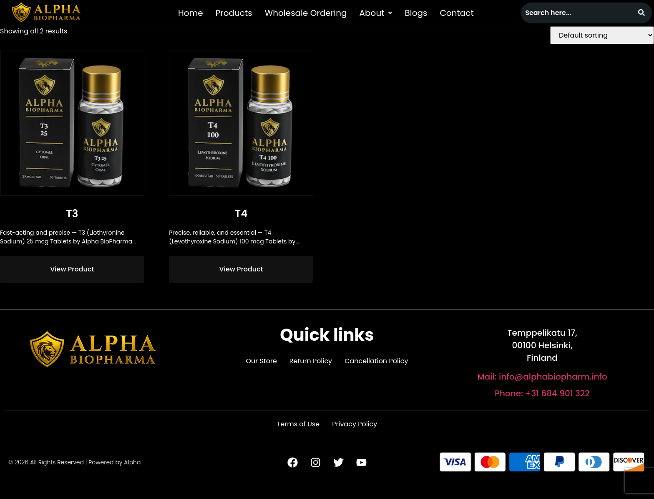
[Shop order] (602, 35)
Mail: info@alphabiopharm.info (542, 376)
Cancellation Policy (376, 361)
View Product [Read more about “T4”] (241, 269)
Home (190, 13)
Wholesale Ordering (306, 13)
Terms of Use (298, 424)
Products (234, 13)
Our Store (261, 361)
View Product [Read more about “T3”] (72, 269)
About (376, 13)
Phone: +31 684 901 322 (542, 393)
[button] (376, 13)
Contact (456, 13)
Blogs (416, 13)
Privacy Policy (354, 424)
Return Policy (310, 361)
